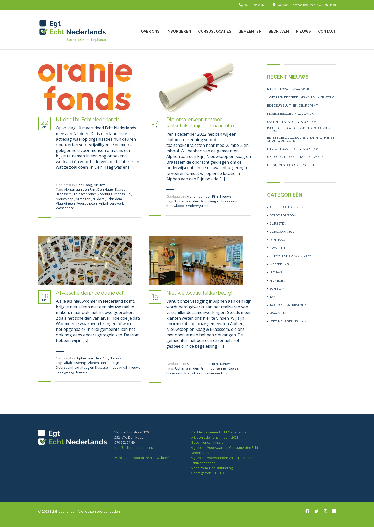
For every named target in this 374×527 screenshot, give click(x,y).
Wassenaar (65, 208)
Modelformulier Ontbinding (212, 468)
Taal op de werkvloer (288, 305)
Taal (273, 296)
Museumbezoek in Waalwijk (290, 113)
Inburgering (217, 368)
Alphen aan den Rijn (80, 189)
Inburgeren (179, 31)
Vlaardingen (66, 203)
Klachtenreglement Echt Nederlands (218, 432)
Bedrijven (279, 31)
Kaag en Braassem (223, 201)
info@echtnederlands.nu (133, 447)
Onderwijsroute (198, 205)
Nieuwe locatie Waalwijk (288, 89)
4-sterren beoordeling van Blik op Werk (300, 97)
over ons (150, 31)
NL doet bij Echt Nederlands (88, 119)
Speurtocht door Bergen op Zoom (295, 157)
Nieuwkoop (65, 198)
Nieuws (303, 31)
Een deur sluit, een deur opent (292, 105)
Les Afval (120, 367)
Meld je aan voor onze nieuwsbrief (141, 457)
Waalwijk (278, 313)
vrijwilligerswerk (112, 203)
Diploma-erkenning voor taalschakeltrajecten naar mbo (200, 122)
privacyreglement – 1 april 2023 (214, 437)
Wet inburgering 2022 (288, 321)
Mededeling (279, 264)
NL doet (99, 198)
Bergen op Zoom (283, 215)
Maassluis (122, 194)
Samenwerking (215, 373)
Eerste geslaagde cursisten (290, 165)
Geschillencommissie (207, 442)
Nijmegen (83, 198)
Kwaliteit (277, 247)
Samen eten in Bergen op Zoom (292, 121)
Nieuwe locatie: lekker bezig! (199, 293)
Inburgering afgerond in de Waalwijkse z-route (300, 130)
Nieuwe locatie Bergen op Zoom (293, 148)
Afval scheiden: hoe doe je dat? (91, 293)
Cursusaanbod (282, 231)
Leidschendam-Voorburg (93, 194)
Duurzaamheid (68, 367)
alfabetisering (75, 362)
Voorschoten (87, 203)
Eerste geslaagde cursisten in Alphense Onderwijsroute (300, 139)
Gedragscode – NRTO (207, 473)
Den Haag (84, 184)
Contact (327, 31)
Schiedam (115, 198)
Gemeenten (250, 31)
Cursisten (278, 223)
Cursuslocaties (214, 31)
